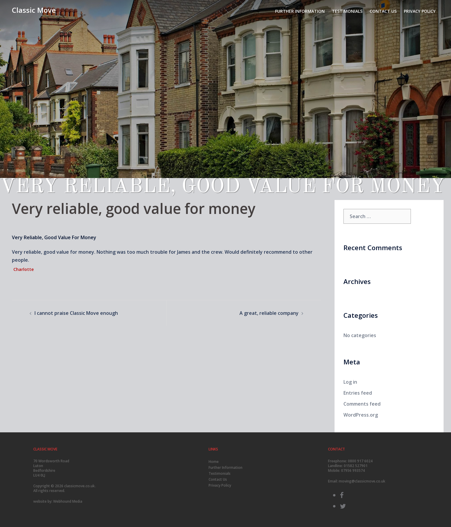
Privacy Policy (420, 11)
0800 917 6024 (360, 460)
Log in (350, 382)
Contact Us (383, 11)
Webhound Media (67, 501)
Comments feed (362, 404)
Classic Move (34, 10)
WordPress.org (360, 415)
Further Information (300, 11)
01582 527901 (356, 465)
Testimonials (347, 11)
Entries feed (357, 393)
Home (214, 461)
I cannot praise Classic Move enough (76, 313)
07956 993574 (353, 470)
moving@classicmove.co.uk (362, 481)
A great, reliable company (269, 313)
